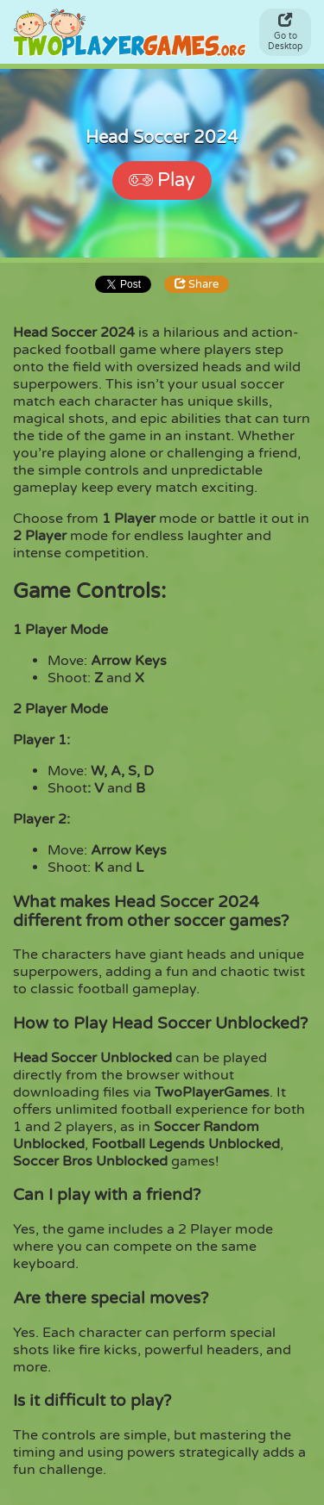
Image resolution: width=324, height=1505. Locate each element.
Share (197, 284)
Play (162, 180)
